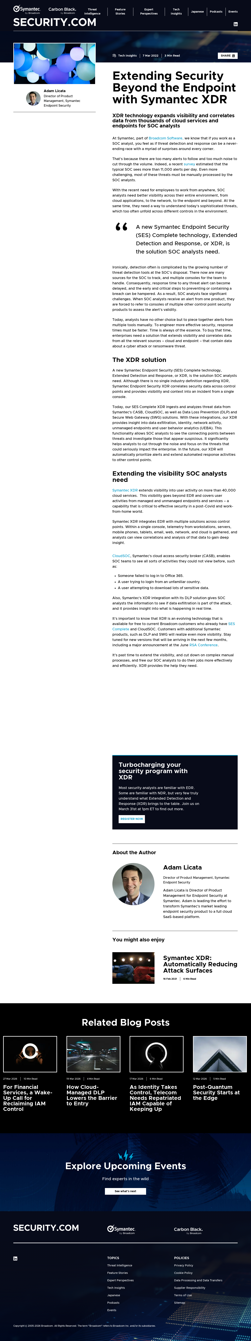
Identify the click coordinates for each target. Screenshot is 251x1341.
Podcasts (216, 11)
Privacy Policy (183, 1265)
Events (233, 11)
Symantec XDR (125, 490)
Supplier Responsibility (189, 1288)
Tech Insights (176, 11)
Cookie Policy (183, 1273)
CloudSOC (121, 556)
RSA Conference (203, 645)
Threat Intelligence (92, 11)
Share (228, 55)
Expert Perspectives (149, 11)
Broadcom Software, (166, 138)
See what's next (125, 1191)
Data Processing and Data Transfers (198, 1280)
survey (189, 164)
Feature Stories (120, 11)
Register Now (132, 819)
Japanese (197, 11)
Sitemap (179, 1303)
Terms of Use (183, 1295)
